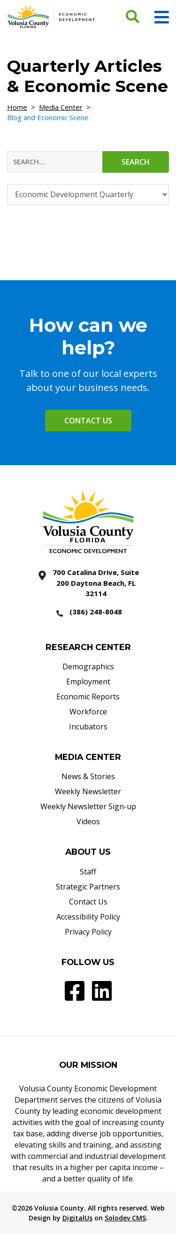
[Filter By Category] (88, 194)
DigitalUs (77, 1217)
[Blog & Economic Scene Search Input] (55, 161)
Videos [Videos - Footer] (88, 821)
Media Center (61, 107)
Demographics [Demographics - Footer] (88, 666)
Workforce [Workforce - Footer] (88, 711)
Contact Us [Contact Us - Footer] (88, 902)
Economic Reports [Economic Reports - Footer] (88, 696)
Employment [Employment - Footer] (88, 681)
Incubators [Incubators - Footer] (88, 726)
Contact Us (88, 420)
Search (136, 162)
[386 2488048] (88, 612)
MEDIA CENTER (88, 757)
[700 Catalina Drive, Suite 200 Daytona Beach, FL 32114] (88, 583)
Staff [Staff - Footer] (88, 871)
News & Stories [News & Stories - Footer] (88, 776)
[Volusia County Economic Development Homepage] (51, 16)
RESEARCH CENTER (88, 647)
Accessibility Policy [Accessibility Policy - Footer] (88, 917)
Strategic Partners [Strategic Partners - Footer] (88, 886)
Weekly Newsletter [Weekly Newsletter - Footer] (88, 791)
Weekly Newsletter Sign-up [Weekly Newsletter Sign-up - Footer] (88, 806)
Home (17, 107)
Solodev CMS (125, 1217)
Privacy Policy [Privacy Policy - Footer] (88, 932)
